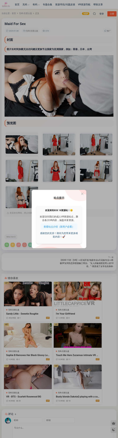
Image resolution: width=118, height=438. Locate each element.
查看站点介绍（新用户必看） (59, 226)
